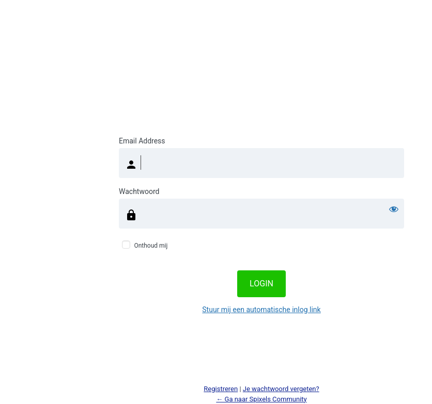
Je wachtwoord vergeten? (281, 389)
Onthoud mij (150, 245)
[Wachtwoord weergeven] (393, 209)
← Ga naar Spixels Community (261, 399)
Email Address (142, 141)
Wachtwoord (139, 191)
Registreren (221, 389)
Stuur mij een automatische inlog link (261, 309)
